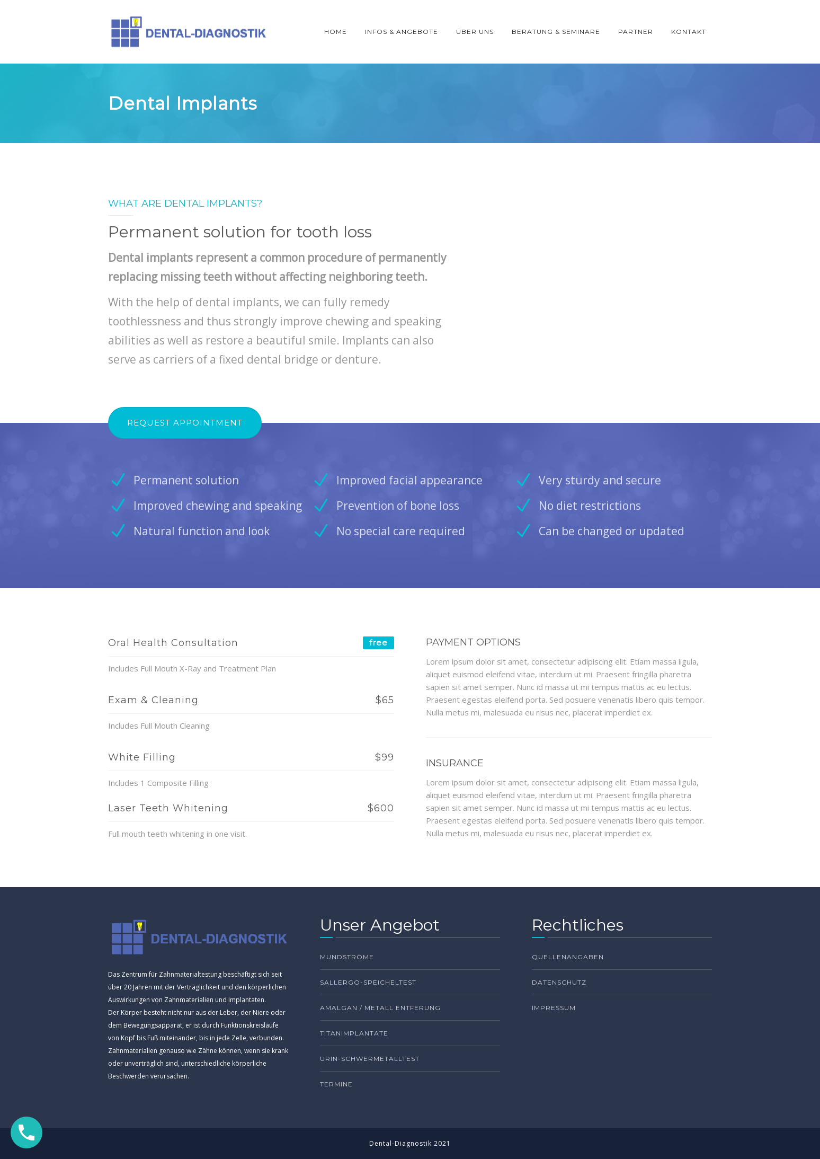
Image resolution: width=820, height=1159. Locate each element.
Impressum (554, 1008)
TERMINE (336, 1084)
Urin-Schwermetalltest (370, 1059)
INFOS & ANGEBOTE (401, 32)
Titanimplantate (354, 1033)
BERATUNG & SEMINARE (556, 32)
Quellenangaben (568, 957)
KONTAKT (688, 32)
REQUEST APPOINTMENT (185, 423)
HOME (335, 32)
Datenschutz (559, 982)
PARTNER (635, 32)
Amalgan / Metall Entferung (380, 1008)
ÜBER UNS (475, 32)
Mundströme (347, 957)
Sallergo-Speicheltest (368, 982)
